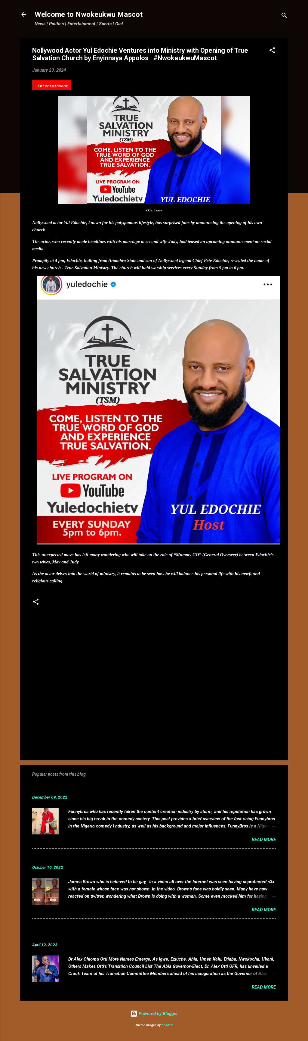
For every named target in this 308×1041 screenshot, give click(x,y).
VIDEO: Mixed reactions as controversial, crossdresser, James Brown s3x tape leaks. (137, 858)
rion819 (167, 1025)
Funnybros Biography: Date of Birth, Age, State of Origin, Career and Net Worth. (130, 788)
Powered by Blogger (154, 1013)
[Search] (284, 16)
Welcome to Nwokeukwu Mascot (89, 14)
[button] (272, 51)
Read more (264, 839)
